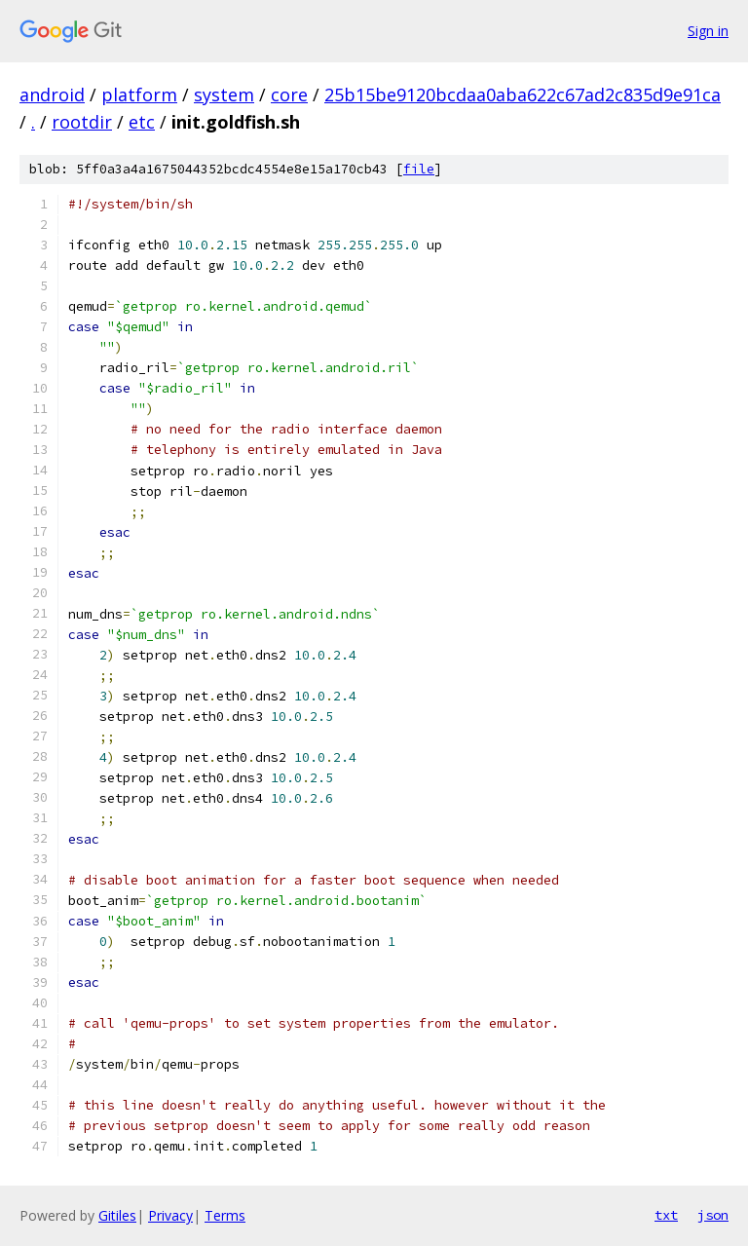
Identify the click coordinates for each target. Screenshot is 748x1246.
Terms (225, 1215)
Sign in (708, 30)
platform (139, 94)
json (713, 1215)
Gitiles (117, 1215)
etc (142, 121)
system (224, 94)
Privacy (170, 1215)
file (418, 169)
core (289, 94)
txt (666, 1215)
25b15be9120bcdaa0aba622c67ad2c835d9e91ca (522, 94)
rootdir (82, 121)
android (52, 94)
